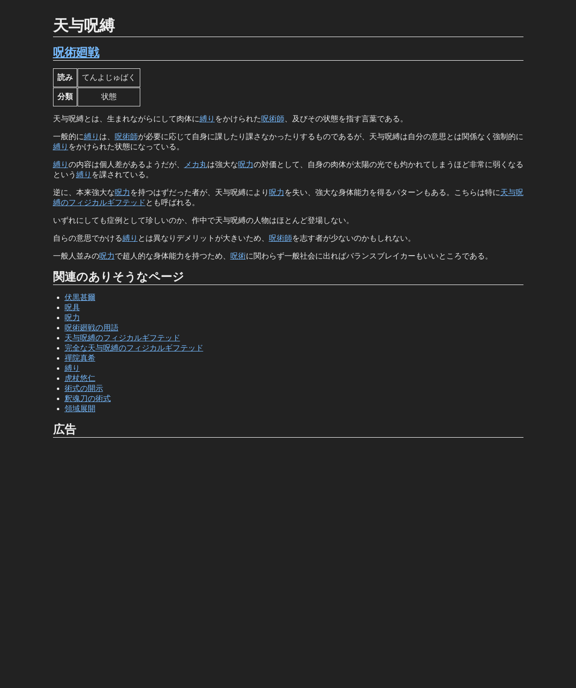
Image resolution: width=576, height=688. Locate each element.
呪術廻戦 (76, 52)
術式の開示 (84, 388)
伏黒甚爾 (80, 297)
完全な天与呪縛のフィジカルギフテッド (134, 348)
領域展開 (80, 408)
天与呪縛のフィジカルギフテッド (122, 338)
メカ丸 (195, 164)
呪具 (72, 307)
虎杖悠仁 (80, 378)
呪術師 (272, 119)
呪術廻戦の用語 (92, 328)
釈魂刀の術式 (88, 398)
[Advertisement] (288, 562)
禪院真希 (80, 358)
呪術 (238, 256)
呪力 (246, 164)
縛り (207, 119)
